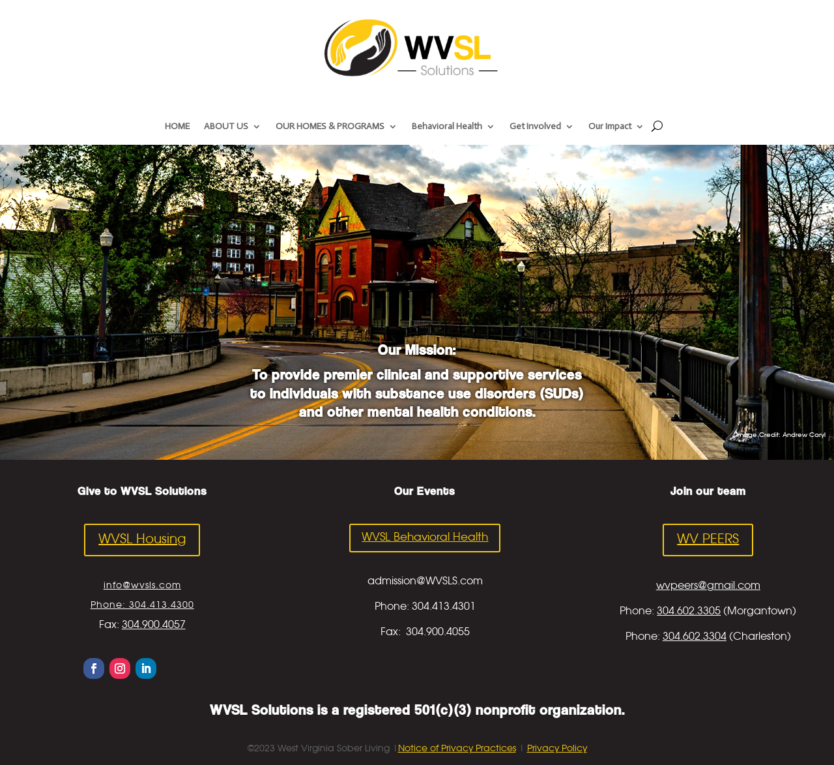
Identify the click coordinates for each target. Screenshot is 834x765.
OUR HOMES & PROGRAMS (330, 127)
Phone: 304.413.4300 (142, 605)
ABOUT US (226, 127)
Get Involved (535, 127)
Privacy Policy (557, 748)
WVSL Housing (142, 539)
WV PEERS (708, 539)
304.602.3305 (689, 611)
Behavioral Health (447, 127)
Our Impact (609, 127)
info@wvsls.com (142, 585)
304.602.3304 (694, 637)
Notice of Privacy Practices (457, 748)
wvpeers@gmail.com (708, 586)
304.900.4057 (154, 625)
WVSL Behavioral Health (425, 537)
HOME (177, 127)
